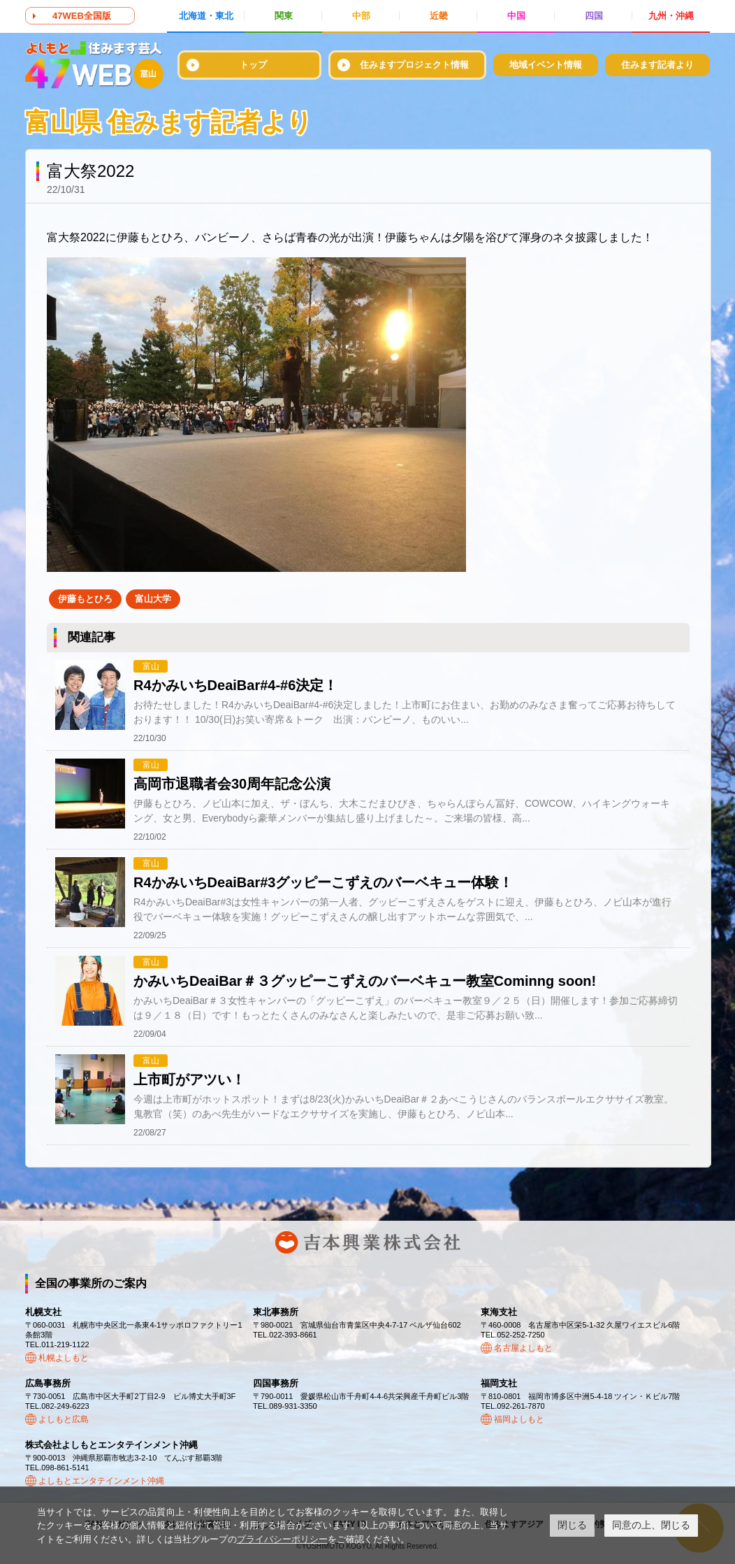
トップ (253, 64)
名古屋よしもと (523, 1348)
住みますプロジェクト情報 (414, 64)
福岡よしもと (519, 1419)
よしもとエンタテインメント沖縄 (101, 1481)
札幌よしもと (63, 1358)
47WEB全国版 (81, 15)
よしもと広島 (63, 1419)
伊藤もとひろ (85, 599)
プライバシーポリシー (282, 1539)
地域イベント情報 (545, 64)
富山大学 (153, 599)
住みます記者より (657, 64)
